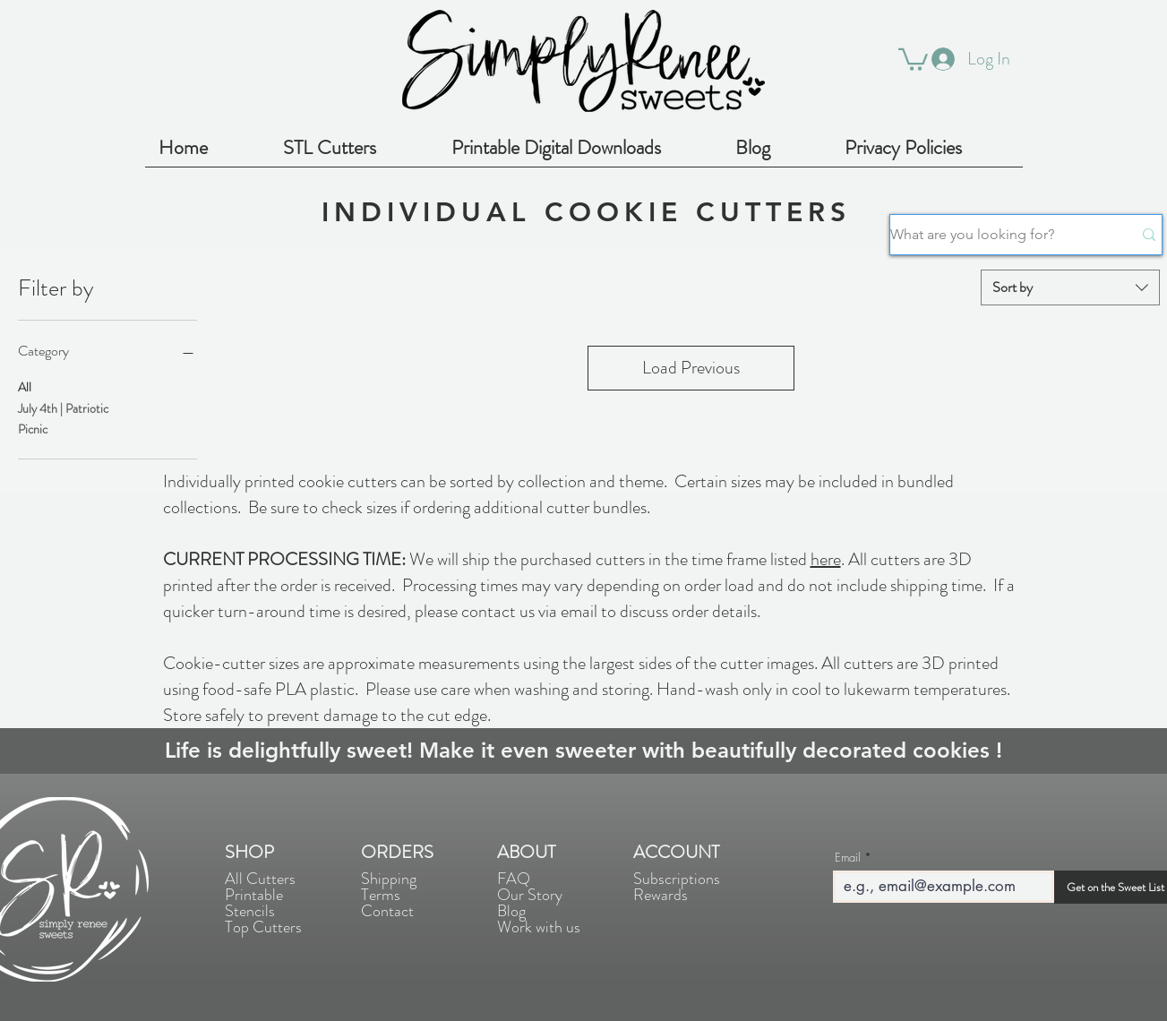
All (24, 386)
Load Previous (691, 368)
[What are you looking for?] (997, 234)
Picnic (32, 428)
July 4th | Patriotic (63, 408)
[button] (913, 58)
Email (848, 857)
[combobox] (1070, 287)
